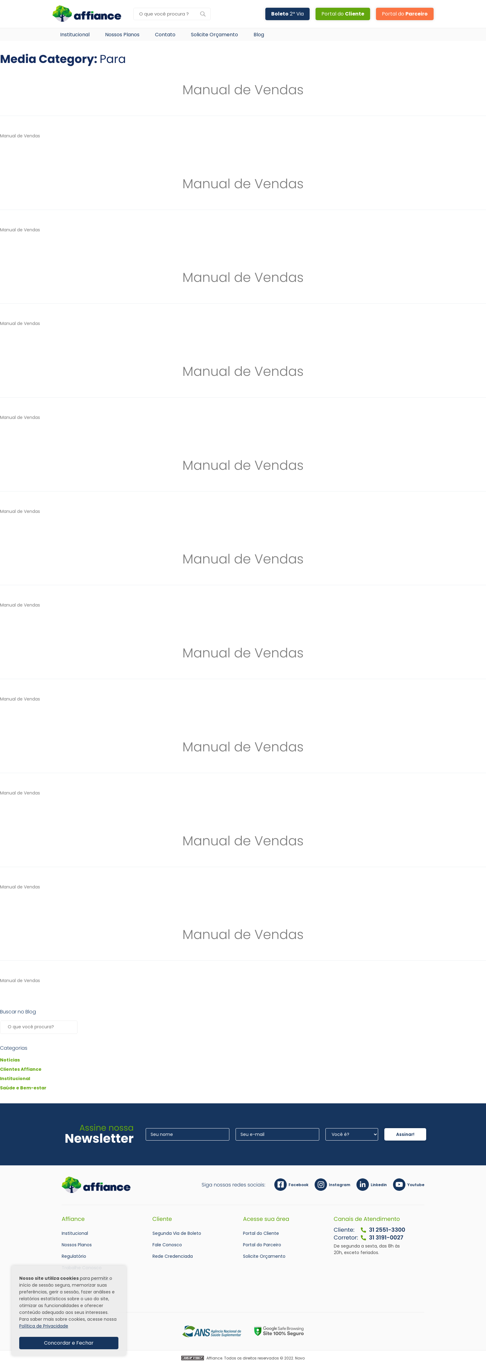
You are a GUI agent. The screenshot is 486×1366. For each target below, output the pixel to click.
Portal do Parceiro (262, 1245)
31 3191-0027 (382, 1238)
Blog (259, 34)
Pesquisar (71, 1027)
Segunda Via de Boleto (176, 1233)
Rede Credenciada (172, 1256)
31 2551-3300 (382, 1230)
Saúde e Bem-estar (23, 1088)
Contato (165, 34)
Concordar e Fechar (69, 1342)
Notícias (10, 1060)
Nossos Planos (122, 34)
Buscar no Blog (18, 1011)
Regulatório (74, 1256)
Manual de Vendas (243, 90)
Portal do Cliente (261, 1233)
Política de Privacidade (43, 1326)
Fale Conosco (167, 1245)
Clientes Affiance (21, 1069)
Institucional (75, 34)
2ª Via (287, 13)
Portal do (342, 13)
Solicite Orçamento (214, 34)
